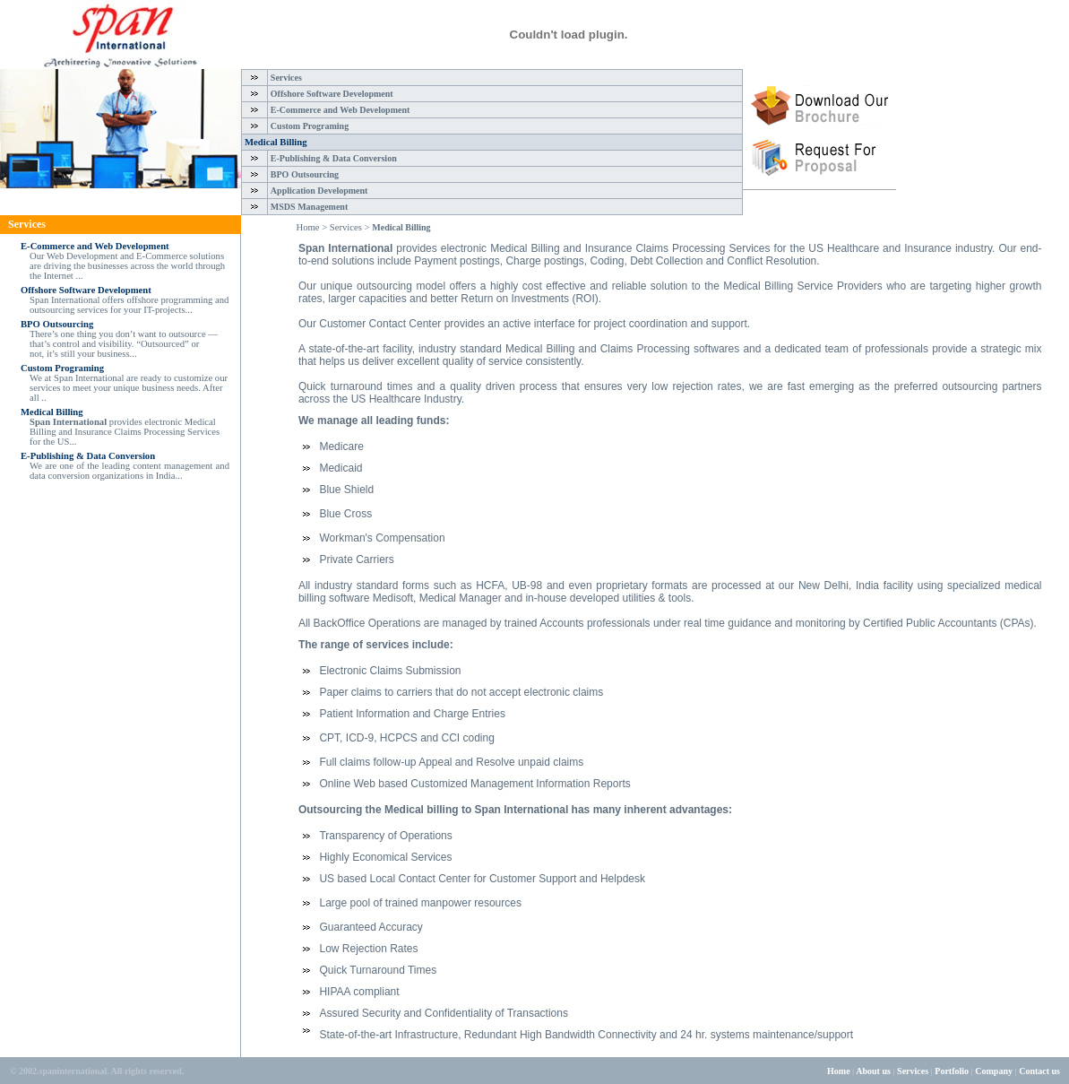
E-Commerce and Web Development (340, 110)
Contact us (1044, 1071)
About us (873, 1071)
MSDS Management (309, 207)
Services (286, 77)
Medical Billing (276, 142)
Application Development (319, 190)
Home (838, 1071)
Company (994, 1071)
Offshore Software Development (332, 94)
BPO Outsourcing (305, 174)
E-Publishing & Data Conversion (334, 158)
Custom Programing (310, 126)
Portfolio (952, 1071)
